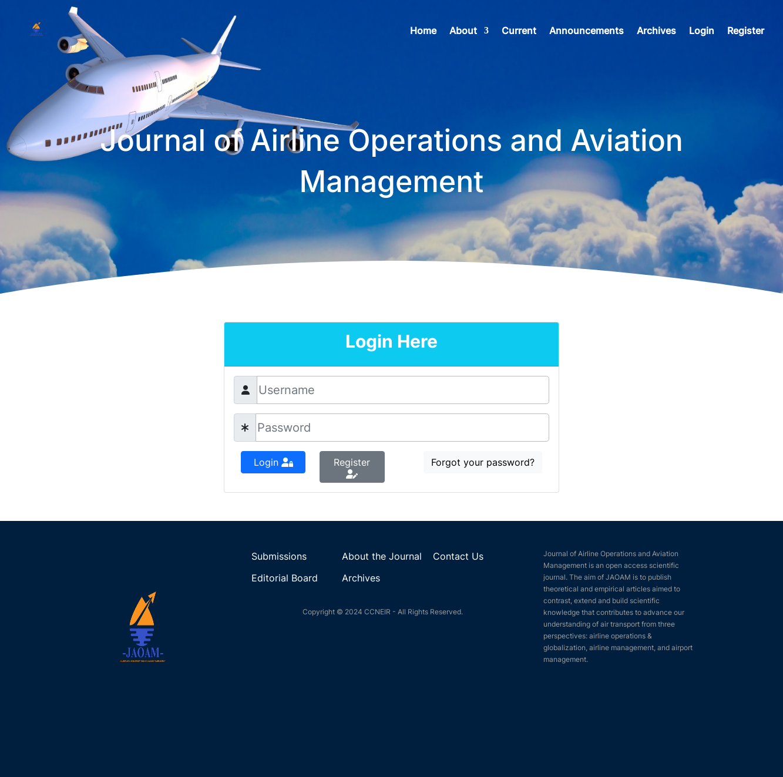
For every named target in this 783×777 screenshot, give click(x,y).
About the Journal (382, 556)
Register (745, 31)
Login (701, 31)
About (463, 31)
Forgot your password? (483, 462)
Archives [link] (361, 578)
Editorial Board (284, 578)
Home (423, 31)
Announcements (586, 31)
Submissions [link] (279, 556)
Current (519, 31)
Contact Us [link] (458, 556)
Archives (656, 31)
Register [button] (352, 467)
